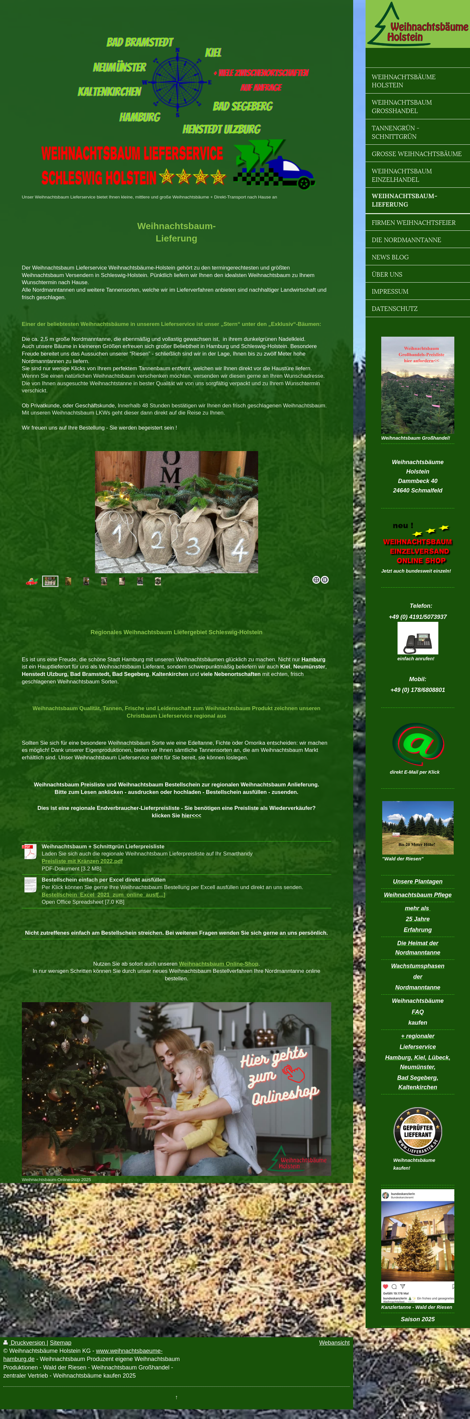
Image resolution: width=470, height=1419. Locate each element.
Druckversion (25, 1342)
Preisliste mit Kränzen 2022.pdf (82, 861)
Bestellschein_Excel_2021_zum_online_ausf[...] (103, 895)
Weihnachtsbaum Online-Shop (218, 964)
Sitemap (60, 1342)
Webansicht (334, 1342)
